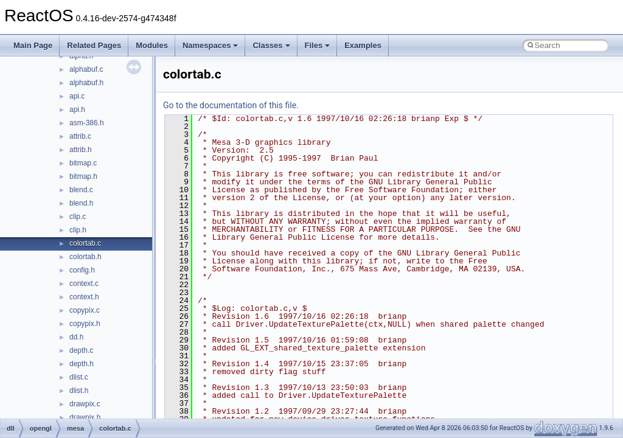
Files (317, 45)
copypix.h (84, 323)
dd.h (76, 337)
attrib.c (80, 136)
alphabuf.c (86, 69)
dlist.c (78, 377)
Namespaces (210, 45)
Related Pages (94, 45)
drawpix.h (84, 417)
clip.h (77, 230)
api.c (77, 96)
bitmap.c (83, 163)
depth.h (81, 364)
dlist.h (78, 390)
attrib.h (80, 149)
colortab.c (85, 243)
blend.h (81, 203)
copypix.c (84, 310)
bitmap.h (83, 176)
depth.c (81, 350)
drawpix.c (84, 404)
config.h (82, 270)
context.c (84, 283)
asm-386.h (86, 123)
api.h (77, 109)
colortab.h (85, 256)
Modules (152, 45)
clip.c (77, 216)
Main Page (32, 45)
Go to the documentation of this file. (231, 105)
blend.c (81, 190)
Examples (362, 45)
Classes (271, 45)
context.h (84, 297)
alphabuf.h (86, 82)
